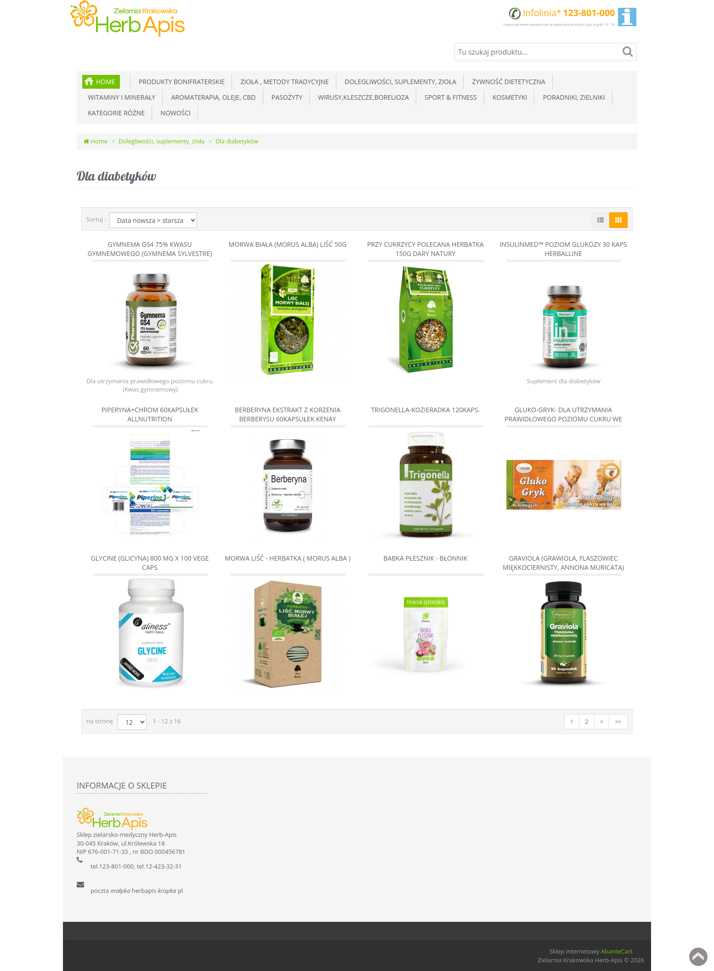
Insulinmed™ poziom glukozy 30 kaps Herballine (563, 249)
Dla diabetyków (236, 141)
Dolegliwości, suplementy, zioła (398, 81)
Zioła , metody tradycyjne (283, 81)
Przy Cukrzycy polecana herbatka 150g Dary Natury (425, 249)
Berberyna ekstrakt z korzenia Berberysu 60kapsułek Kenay (287, 414)
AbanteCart (617, 951)
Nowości (174, 112)
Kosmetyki (508, 97)
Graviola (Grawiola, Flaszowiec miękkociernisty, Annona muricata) (563, 563)
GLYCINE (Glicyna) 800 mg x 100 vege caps (150, 563)
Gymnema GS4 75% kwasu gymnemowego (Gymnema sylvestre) (150, 249)
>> (618, 721)
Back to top (698, 956)
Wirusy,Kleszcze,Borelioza (362, 97)
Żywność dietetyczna (507, 81)
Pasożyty (285, 97)
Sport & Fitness (449, 97)
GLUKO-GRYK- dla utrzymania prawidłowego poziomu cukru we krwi (563, 418)
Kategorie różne (115, 112)
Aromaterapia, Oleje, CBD (211, 97)
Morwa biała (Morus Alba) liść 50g (287, 244)
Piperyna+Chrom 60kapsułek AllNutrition (150, 414)
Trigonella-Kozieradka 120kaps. (425, 409)
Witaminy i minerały (120, 97)
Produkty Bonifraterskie (180, 81)
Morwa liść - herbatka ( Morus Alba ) (288, 558)
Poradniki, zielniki (572, 97)
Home (105, 81)
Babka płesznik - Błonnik (426, 558)
